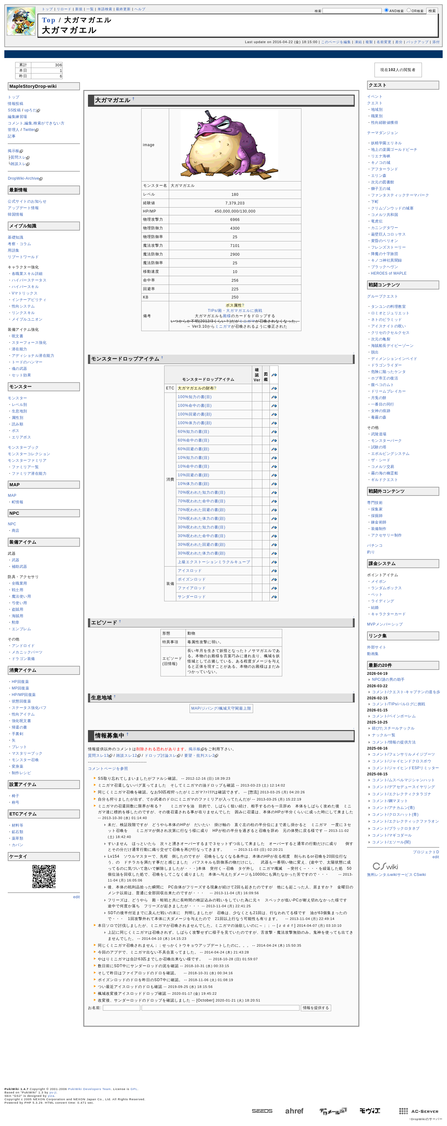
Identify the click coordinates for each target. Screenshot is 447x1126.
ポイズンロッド (192, 579)
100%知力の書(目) (195, 397)
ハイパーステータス (29, 280)
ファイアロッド (192, 588)
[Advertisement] (223, 54)
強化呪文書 (21, 721)
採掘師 (377, 516)
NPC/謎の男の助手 (388, 679)
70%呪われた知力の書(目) (202, 492)
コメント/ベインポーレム (394, 716)
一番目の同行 (382, 404)
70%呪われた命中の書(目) (202, 501)
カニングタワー (384, 228)
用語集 (14, 250)
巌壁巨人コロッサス (388, 234)
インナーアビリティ (29, 300)
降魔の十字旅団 (384, 254)
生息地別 (19, 411)
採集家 (377, 509)
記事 (11, 136)
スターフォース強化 (29, 342)
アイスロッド (190, 570)
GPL (134, 1089)
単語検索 (105, 9)
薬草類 (18, 838)
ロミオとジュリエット (390, 313)
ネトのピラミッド (386, 319)
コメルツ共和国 (384, 215)
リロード (64, 9)
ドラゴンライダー (386, 365)
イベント (375, 96)
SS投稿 (14, 110)
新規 (79, 9)
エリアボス (21, 437)
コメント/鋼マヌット (390, 801)
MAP (12, 495)
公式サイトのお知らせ (27, 201)
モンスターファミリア (27, 460)
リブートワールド (23, 257)
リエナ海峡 (381, 156)
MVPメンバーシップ (385, 624)
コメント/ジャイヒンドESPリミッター (405, 768)
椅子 (16, 796)
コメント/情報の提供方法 (394, 742)
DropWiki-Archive (23, 178)
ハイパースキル (25, 287)
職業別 (377, 116)
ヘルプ (140, 9)
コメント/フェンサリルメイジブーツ (403, 754)
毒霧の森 (379, 417)
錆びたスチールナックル (393, 728)
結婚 (375, 607)
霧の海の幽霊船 (384, 473)
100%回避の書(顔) (195, 414)
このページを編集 (336, 42)
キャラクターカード (388, 614)
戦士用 (18, 590)
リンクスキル (23, 313)
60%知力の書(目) (193, 431)
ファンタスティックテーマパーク (400, 195)
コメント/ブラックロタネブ (396, 828)
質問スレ (18, 157)
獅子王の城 (381, 188)
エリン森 (379, 175)
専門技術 (375, 502)
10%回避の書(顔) (193, 475)
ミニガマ (247, 321)
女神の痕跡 (381, 411)
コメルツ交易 (382, 466)
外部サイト (377, 647)
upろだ (30, 110)
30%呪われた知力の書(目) (202, 527)
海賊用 (18, 616)
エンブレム (21, 629)
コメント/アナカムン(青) (393, 807)
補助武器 (19, 566)
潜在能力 (19, 349)
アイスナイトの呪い (388, 326)
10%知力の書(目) (193, 457)
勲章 (16, 622)
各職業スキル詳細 (27, 273)
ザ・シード (381, 460)
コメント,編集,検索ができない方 (36, 123)
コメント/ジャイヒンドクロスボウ (401, 761)
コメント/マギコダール (392, 835)
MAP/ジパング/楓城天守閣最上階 (221, 708)
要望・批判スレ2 (199, 755)
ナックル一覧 (383, 735)
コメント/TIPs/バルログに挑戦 (398, 704)
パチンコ (375, 545)
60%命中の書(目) (193, 440)
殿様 (227, 316)
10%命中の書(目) (193, 466)
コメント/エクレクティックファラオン (405, 821)
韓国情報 (15, 214)
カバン (18, 845)
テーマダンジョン (382, 133)
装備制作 (379, 529)
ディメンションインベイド (394, 359)
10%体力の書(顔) (193, 484)
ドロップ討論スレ (161, 755)
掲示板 (14, 151)
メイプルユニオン (27, 319)
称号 (16, 802)
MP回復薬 (20, 688)
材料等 (18, 825)
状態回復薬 (21, 701)
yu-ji (53, 1092)
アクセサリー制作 (386, 535)
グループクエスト (382, 296)
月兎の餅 (379, 398)
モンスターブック (23, 447)
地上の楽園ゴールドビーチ (394, 149)
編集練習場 (17, 116)
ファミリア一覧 (25, 467)
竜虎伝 (377, 221)
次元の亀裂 (381, 339)
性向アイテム (23, 714)
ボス (16, 430)
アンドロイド (23, 646)
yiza (51, 1095)
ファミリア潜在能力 (29, 473)
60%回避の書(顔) (193, 449)
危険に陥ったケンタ (388, 372)
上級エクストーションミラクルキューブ (214, 562)
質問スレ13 (98, 755)
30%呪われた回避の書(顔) (202, 544)
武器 (16, 560)
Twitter (29, 130)
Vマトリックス (25, 293)
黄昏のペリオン (384, 241)
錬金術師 (379, 522)
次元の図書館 (382, 182)
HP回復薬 (20, 682)
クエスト (375, 103)
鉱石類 (18, 832)
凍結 (358, 42)
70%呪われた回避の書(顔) (202, 510)
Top (49, 20)
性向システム (23, 306)
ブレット (19, 747)
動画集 (373, 654)
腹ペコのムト (382, 385)
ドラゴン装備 (23, 659)
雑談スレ (18, 164)
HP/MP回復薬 (24, 695)
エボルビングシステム (390, 453)
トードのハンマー (27, 362)
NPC (12, 524)
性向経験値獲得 (384, 122)
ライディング (382, 601)
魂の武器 (19, 368)
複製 (369, 42)
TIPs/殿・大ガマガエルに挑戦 (235, 310)
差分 (399, 42)
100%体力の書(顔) (195, 423)
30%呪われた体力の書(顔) (202, 553)
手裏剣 (18, 734)
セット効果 (21, 375)
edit (76, 897)
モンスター (17, 398)
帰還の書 (19, 727)
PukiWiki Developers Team (89, 1089)
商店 (16, 530)
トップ (47, 9)
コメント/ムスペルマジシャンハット (403, 780)
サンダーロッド (192, 596)
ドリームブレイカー (388, 391)
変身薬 (18, 766)
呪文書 (18, 336)
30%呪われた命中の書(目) (202, 536)
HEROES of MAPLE (389, 273)
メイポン (379, 581)
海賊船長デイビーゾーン (392, 345)
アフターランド (384, 169)
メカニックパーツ (27, 652)
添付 (436, 42)
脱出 (375, 352)
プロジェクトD (426, 852)
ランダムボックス (386, 588)
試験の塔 (379, 447)
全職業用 (19, 583)
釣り (371, 552)
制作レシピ (21, 773)
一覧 (90, 9)
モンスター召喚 (25, 760)
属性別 (18, 417)
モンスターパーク (386, 440)
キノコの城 (381, 162)
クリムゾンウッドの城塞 (392, 208)
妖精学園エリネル (386, 143)
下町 (375, 202)
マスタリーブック (27, 753)
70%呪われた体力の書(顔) (202, 518)
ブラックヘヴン (384, 267)
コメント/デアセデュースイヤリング (403, 787)
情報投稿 (15, 103)
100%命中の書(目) (195, 405)
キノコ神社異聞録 (386, 260)
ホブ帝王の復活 (384, 378)
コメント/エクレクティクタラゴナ (401, 794)
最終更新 (123, 9)
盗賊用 (18, 609)
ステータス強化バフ (29, 708)
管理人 (14, 130)
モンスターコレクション (29, 454)
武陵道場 (379, 434)
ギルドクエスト (384, 480)
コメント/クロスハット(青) (395, 814)
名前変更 (384, 42)
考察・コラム (19, 244)
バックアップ (417, 42)
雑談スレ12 (126, 755)
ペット (377, 594)
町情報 (18, 502)
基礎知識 (15, 237)
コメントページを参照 (108, 768)
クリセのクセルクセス (390, 332)
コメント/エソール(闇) (391, 842)
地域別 (377, 109)
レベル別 (19, 404)
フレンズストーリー (388, 247)
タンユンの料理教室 (388, 306)
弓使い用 (19, 603)
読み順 (18, 424)
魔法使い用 (21, 596)
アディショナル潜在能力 (33, 355)
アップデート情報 (23, 208)
